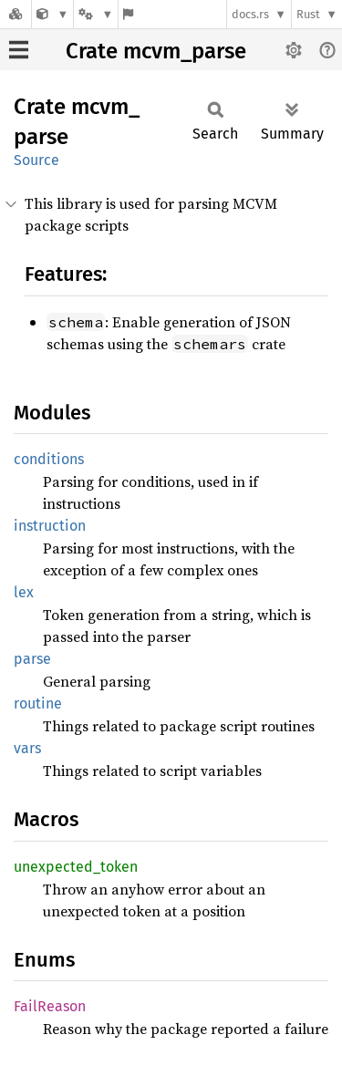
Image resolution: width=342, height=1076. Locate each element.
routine (38, 703)
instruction (50, 525)
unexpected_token (76, 866)
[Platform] (96, 14)
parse (32, 658)
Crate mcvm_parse (156, 51)
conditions (49, 459)
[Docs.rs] (15, 14)
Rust (308, 14)
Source (36, 160)
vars (27, 748)
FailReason (50, 1006)
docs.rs (250, 14)
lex (24, 592)
